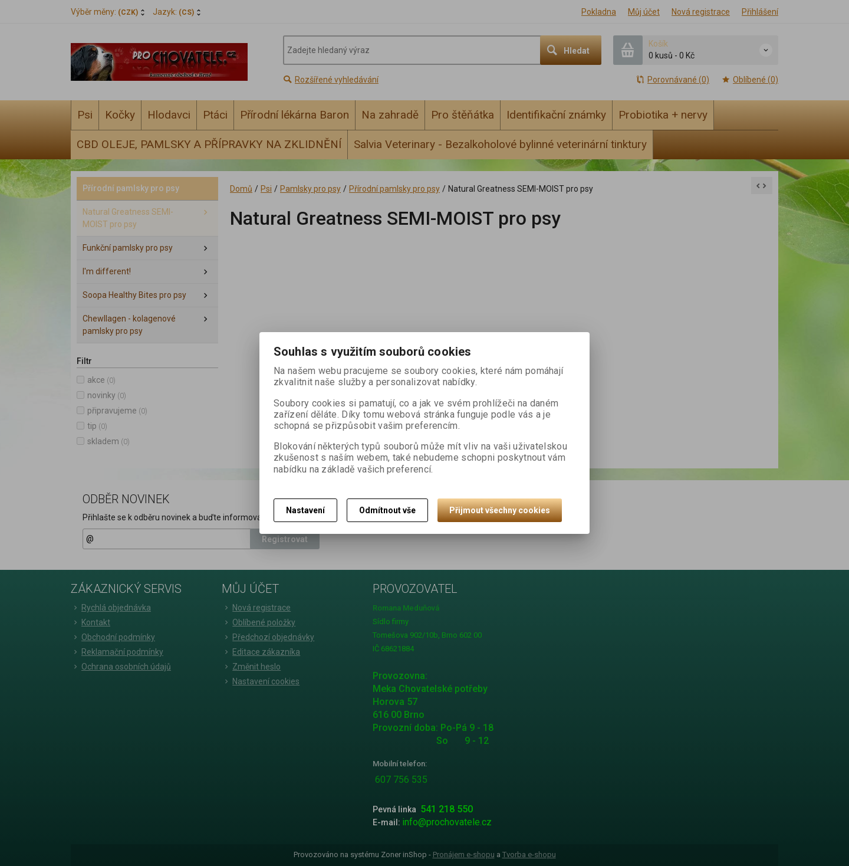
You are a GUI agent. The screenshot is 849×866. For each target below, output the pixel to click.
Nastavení (305, 510)
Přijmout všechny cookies (499, 510)
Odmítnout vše (387, 510)
